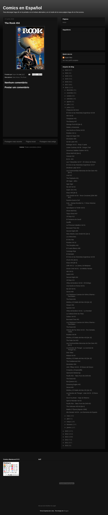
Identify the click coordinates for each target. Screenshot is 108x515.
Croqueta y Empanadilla (74, 370)
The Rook (23, 77)
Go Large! (53, 505)
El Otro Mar (70, 239)
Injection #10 (70, 308)
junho (69, 107)
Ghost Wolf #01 (71, 211)
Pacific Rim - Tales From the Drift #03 (78, 403)
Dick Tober (69, 352)
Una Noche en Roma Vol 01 (75, 286)
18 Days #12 (70, 216)
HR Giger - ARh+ (71, 181)
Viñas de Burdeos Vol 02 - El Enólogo (78, 283)
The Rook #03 (71, 327)
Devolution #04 (71, 364)
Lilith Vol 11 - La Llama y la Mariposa (78, 265)
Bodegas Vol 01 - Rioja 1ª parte (76, 144)
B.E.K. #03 (69, 159)
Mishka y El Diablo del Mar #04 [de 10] (79, 302)
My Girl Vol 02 (71, 187)
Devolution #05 (71, 139)
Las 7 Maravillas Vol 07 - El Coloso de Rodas (81, 162)
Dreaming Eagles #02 (73, 384)
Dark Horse (16, 77)
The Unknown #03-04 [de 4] (75, 406)
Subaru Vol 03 (71, 316)
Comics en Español (22, 8)
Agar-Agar (69, 184)
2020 (67, 76)
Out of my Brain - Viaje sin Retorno (77, 398)
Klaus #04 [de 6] (71, 263)
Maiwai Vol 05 (70, 355)
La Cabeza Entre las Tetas (75, 314)
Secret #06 (70, 292)
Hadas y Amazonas (72, 127)
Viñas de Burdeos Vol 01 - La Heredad (79, 311)
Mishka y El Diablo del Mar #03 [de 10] (79, 337)
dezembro (70, 90)
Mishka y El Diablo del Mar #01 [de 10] (79, 390)
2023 (67, 70)
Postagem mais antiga (48, 141)
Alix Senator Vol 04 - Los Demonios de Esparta (81, 412)
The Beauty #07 (71, 121)
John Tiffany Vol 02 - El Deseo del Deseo (79, 367)
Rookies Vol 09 (71, 334)
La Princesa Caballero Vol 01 (75, 225)
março (69, 422)
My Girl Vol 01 (71, 289)
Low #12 (69, 175)
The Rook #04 (71, 299)
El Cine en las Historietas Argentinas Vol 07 (80, 165)
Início (64, 22)
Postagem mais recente (13, 141)
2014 (67, 434)
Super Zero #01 (71, 190)
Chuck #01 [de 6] (72, 260)
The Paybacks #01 (72, 178)
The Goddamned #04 (73, 361)
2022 (67, 73)
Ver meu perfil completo (70, 60)
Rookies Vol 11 (71, 133)
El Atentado (70, 254)
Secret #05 (70, 387)
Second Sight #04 (72, 277)
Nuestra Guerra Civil (73, 200)
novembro (70, 93)
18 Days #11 (70, 280)
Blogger (66, 511)
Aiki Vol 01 (69, 271)
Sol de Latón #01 (72, 142)
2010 (67, 445)
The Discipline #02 (72, 245)
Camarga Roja (71, 251)
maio (68, 416)
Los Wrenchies (71, 237)
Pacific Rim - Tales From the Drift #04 (78, 376)
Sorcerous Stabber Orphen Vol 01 (77, 150)
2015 (67, 431)
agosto (69, 101)
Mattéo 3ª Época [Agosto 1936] (76, 409)
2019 (67, 79)
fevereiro (70, 424)
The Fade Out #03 (72, 340)
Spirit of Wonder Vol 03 (73, 401)
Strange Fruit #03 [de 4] (74, 124)
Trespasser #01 (71, 118)
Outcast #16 (70, 156)
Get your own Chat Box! (44, 505)
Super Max (68, 57)
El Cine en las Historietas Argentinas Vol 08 (80, 113)
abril (68, 419)
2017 (67, 84)
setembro (70, 99)
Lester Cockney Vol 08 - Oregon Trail (78, 147)
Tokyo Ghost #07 (71, 213)
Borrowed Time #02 (72, 228)
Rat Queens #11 (71, 381)
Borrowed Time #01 (72, 319)
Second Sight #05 (72, 231)
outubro (69, 96)
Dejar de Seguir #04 (73, 136)
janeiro (69, 427)
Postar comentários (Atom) (33, 147)
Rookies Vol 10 (71, 242)
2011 (67, 442)
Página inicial (31, 141)
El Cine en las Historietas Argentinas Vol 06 (80, 257)
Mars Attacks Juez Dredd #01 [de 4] (78, 234)
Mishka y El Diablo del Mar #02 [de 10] (79, 358)
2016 (67, 87)
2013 (67, 437)
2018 (67, 82)
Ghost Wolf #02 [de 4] (73, 153)
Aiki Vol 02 (69, 116)
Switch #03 (70, 274)
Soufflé (68, 222)
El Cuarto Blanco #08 (73, 248)
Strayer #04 (70, 305)
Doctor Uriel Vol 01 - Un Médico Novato (79, 268)
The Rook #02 (71, 378)
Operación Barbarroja (73, 373)
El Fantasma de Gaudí (73, 219)
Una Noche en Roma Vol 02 (75, 130)
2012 (67, 440)
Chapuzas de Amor (72, 110)
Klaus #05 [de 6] (71, 193)
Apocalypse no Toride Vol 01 (75, 208)
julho (68, 104)
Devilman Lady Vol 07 (73, 168)
